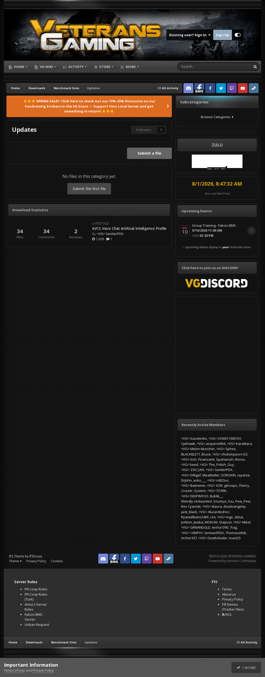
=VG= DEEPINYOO (194, 496)
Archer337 (189, 538)
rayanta (243, 475)
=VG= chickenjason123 (229, 454)
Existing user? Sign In (189, 35)
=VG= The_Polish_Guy (217, 464)
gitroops (230, 485)
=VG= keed (189, 464)
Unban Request (37, 624)
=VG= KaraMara (239, 443)
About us (229, 594)
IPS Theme (16, 556)
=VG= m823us (218, 480)
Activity (76, 66)
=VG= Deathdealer (212, 538)
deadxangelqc (234, 506)
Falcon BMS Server (33, 617)
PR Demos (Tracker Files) (233, 607)
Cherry (244, 485)
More (130, 66)
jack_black (189, 511)
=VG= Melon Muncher (198, 448)
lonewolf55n (214, 532)
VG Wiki (46, 66)
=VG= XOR (215, 485)
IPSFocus (35, 556)
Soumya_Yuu (223, 501)
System (200, 490)
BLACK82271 (190, 454)
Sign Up (222, 35)
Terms (227, 589)
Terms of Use (14, 670)
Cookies (57, 561)
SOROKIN (228, 475)
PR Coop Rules (36, 589)
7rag (233, 527)
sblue (238, 517)
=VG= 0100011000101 (225, 438)
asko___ (199, 480)
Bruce (206, 454)
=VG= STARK (216, 490)
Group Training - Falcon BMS (214, 225)
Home (19, 66)
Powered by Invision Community (232, 561)
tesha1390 (220, 527)
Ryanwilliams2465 (195, 517)
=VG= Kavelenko (194, 438)
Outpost (225, 522)
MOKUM (211, 522)
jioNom (186, 522)
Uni (213, 517)
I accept (246, 667)
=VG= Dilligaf (191, 475)
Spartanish (224, 459)
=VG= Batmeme (193, 485)
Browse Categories (217, 117)
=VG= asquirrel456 (211, 443)
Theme (15, 561)
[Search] (198, 66)
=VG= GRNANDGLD (195, 527)
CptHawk (188, 443)
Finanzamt (206, 459)
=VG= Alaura (212, 506)
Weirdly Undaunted (196, 501)
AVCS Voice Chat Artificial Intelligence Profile (129, 228)
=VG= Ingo (225, 517)
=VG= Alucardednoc (214, 511)
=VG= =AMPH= (192, 532)
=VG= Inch (189, 459)
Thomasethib (236, 532)
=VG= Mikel (242, 522)
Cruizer (187, 490)
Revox (240, 459)
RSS (227, 614)
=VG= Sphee (226, 448)
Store (104, 66)
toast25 (235, 538)
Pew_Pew (242, 501)
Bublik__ (216, 496)
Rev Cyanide (191, 506)
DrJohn (186, 480)
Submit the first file (89, 188)
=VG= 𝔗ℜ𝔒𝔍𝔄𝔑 (192, 469)
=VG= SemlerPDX (110, 233)
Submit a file (149, 153)
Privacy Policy (36, 561)
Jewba (198, 522)
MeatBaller (210, 475)
